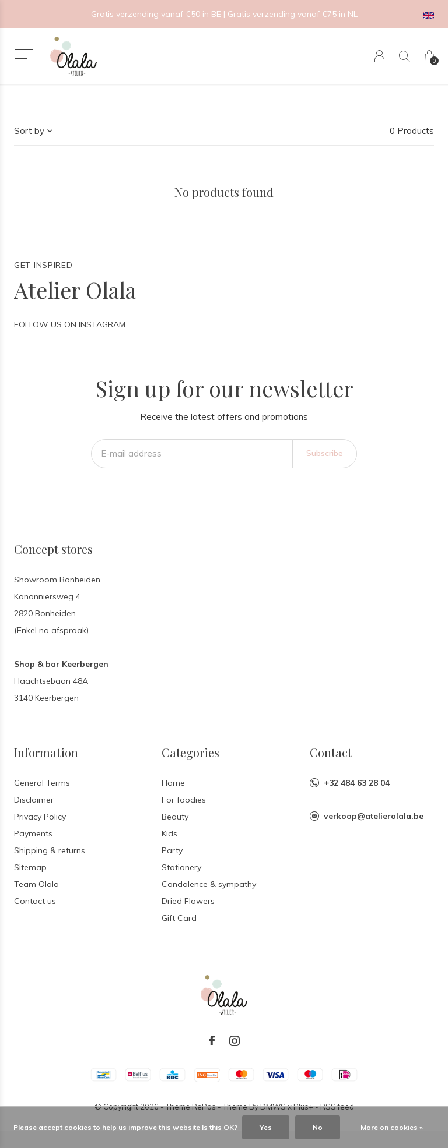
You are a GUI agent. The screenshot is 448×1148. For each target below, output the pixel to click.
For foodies (184, 799)
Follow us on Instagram (69, 324)
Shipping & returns (49, 850)
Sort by (29, 130)
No (318, 1127)
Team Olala (36, 884)
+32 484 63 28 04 (357, 783)
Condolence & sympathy (209, 884)
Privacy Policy (40, 816)
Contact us (35, 901)
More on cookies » (391, 1127)
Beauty (175, 816)
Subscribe (324, 453)
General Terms (42, 783)
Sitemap (30, 867)
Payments (33, 833)
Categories (190, 752)
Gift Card (179, 918)
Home (173, 783)
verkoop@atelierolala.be (374, 816)
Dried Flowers (188, 901)
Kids (169, 833)
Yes (266, 1127)
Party (172, 850)
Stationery (181, 867)
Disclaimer (34, 799)
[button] (23, 54)
